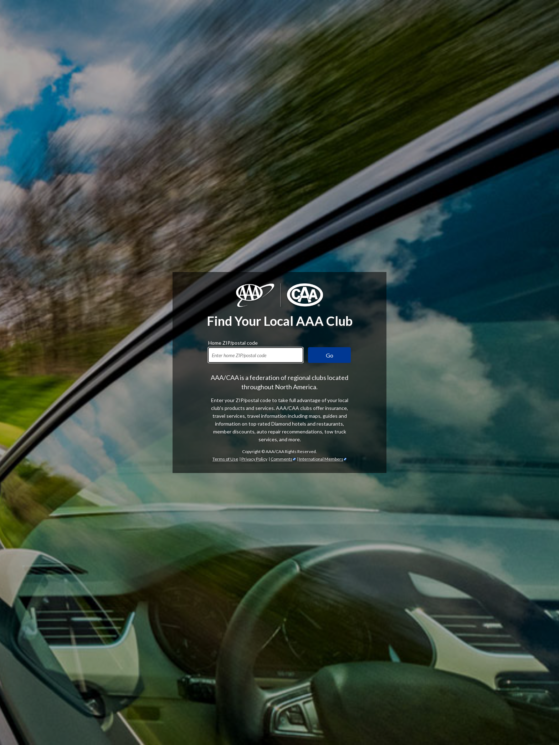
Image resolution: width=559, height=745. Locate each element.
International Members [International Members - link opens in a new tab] (321, 459)
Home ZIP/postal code (233, 342)
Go (329, 355)
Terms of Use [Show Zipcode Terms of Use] (225, 459)
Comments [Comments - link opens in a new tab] (281, 459)
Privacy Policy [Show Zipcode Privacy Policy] (254, 459)
